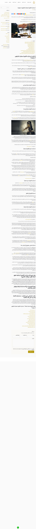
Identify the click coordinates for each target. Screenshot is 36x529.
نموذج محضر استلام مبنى (6, 14)
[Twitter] (13, 15)
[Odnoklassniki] (22, 15)
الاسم (33, 493)
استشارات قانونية (23, 2)
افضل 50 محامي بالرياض (32, 465)
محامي (25, 85)
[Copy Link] (25, 15)
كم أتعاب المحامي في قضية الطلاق (30, 474)
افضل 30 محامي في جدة (32, 461)
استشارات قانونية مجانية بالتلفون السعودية (27, 75)
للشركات (27, 129)
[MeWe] (21, 15)
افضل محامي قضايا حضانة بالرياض (30, 478)
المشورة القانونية (20, 96)
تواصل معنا (3, 2)
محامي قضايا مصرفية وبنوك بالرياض (30, 470)
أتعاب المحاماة (15, 222)
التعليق (33, 498)
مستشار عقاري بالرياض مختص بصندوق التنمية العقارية (28, 463)
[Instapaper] (16, 15)
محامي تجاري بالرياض (5, 63)
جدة (22, 19)
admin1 (33, 10)
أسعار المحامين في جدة (32, 457)
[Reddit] (14, 15)
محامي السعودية (29, 2)
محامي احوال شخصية (6, 49)
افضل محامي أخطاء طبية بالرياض (30, 467)
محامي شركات (7, 58)
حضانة (32, 288)
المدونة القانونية (12, 2)
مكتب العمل (23, 339)
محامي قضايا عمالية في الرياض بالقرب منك (29, 476)
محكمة (21, 372)
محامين (12, 250)
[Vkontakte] (24, 15)
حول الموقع (17, 2)
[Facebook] (12, 15)
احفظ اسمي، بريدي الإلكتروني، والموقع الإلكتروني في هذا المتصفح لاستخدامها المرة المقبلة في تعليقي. (23, 516)
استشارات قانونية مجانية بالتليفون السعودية (27, 16)
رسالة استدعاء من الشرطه (6, 23)
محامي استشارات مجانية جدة (31, 459)
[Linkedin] (17, 15)
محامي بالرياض (15, 354)
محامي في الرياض (23, 250)
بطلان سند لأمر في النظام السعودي (31, 484)
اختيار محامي (29, 192)
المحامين (34, 154)
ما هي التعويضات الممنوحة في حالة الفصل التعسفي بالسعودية (27, 482)
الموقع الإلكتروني (17, 493)
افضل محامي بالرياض (4, 61)
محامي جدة (33, 372)
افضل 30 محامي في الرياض (27, 315)
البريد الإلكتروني (25, 493)
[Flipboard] (20, 15)
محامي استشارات (20, 245)
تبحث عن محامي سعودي (30, 152)
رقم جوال (7, 2)
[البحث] (5, 8)
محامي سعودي (7, 56)
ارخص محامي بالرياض (28, 203)
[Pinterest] (18, 15)
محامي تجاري (7, 53)
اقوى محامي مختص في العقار (31, 472)
